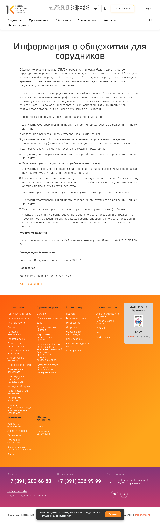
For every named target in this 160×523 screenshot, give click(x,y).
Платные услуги (122, 9)
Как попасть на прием (19, 313)
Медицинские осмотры (49, 318)
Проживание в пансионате (15, 370)
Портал (100, 332)
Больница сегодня (76, 318)
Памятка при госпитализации (16, 344)
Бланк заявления (31, 283)
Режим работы (15, 435)
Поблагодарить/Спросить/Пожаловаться (16, 379)
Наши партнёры (74, 339)
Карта (10, 454)
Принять (113, 514)
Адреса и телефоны (17, 430)
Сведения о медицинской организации (26, 495)
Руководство (73, 322)
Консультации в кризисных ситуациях (19, 448)
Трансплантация (16, 339)
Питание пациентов (18, 318)
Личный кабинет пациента (16, 359)
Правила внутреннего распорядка (19, 352)
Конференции (73, 350)
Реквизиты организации (14, 425)
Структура (71, 327)
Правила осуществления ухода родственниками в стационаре (19, 409)
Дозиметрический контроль (47, 328)
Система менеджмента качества (78, 344)
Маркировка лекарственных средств (45, 337)
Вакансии (101, 328)
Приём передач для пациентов (18, 392)
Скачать (131, 337)
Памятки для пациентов (14, 399)
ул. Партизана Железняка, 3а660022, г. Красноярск (133, 482)
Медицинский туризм (19, 386)
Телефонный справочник (14, 441)
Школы (41, 426)
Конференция (103, 337)
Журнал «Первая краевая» (105, 322)
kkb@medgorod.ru (17, 490)
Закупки (41, 313)
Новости (70, 313)
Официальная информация (73, 333)
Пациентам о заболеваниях (44, 432)
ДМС (39, 322)
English (149, 9)
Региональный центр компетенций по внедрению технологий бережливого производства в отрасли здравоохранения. (49, 352)
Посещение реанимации (14, 333)
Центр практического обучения (107, 315)
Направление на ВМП (19, 364)
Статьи (11, 327)
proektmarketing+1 (144, 515)
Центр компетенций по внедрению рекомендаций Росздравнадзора (49, 368)
